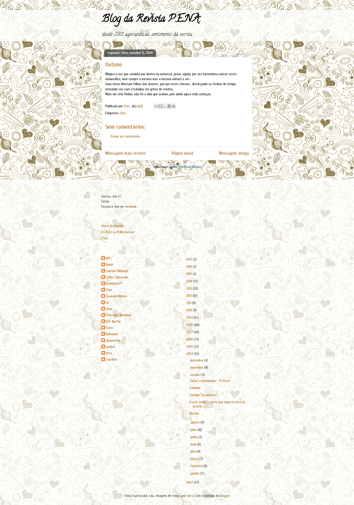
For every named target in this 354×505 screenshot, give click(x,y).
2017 (189, 259)
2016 (189, 267)
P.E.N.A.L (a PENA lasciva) (117, 232)
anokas (110, 347)
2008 (190, 325)
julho (194, 430)
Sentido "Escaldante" (203, 395)
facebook (130, 207)
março (194, 459)
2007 (190, 332)
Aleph (109, 265)
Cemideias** (114, 284)
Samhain (195, 388)
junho (194, 437)
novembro (197, 367)
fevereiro (196, 466)
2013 (189, 288)
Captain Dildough (117, 271)
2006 (190, 339)
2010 (189, 310)
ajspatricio (113, 340)
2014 (189, 281)
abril (193, 451)
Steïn (109, 328)
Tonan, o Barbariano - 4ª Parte (210, 381)
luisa (109, 353)
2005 (190, 346)
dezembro (197, 360)
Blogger (225, 496)
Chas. (123, 113)
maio (194, 444)
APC (108, 258)
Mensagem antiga (234, 153)
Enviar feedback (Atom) (185, 167)
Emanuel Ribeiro (116, 296)
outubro (196, 375)
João (109, 309)
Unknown (112, 334)
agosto (195, 422)
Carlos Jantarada (117, 277)
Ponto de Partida (112, 226)
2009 (190, 318)
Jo (107, 302)
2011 (189, 303)
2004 (190, 354)
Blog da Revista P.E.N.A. (151, 20)
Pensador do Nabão (118, 315)
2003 (190, 482)
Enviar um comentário (125, 136)
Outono (194, 413)
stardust (112, 359)
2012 (189, 296)
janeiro (195, 473)
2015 (189, 274)
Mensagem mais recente (125, 153)
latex (190, 496)
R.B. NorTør (113, 321)
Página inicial (182, 153)
